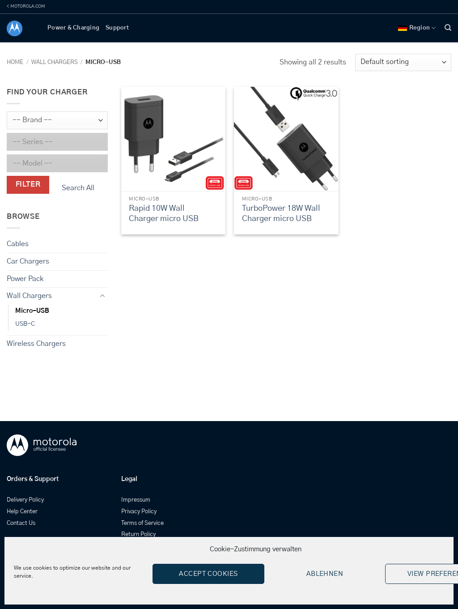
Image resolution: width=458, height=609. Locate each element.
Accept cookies (208, 574)
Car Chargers (28, 261)
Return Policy (138, 534)
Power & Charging (73, 28)
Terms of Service (142, 523)
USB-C (25, 324)
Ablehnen (325, 574)
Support (117, 28)
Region (417, 28)
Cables (18, 243)
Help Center (22, 512)
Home (15, 62)
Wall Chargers (54, 62)
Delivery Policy (25, 500)
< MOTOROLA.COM (26, 6)
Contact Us (21, 523)
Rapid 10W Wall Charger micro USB (164, 213)
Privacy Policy (139, 512)
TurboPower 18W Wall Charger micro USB (281, 213)
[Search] (448, 27)
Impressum (135, 500)
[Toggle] (102, 296)
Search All (78, 188)
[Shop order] (403, 62)
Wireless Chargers (36, 343)
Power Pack (25, 278)
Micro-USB (32, 311)
